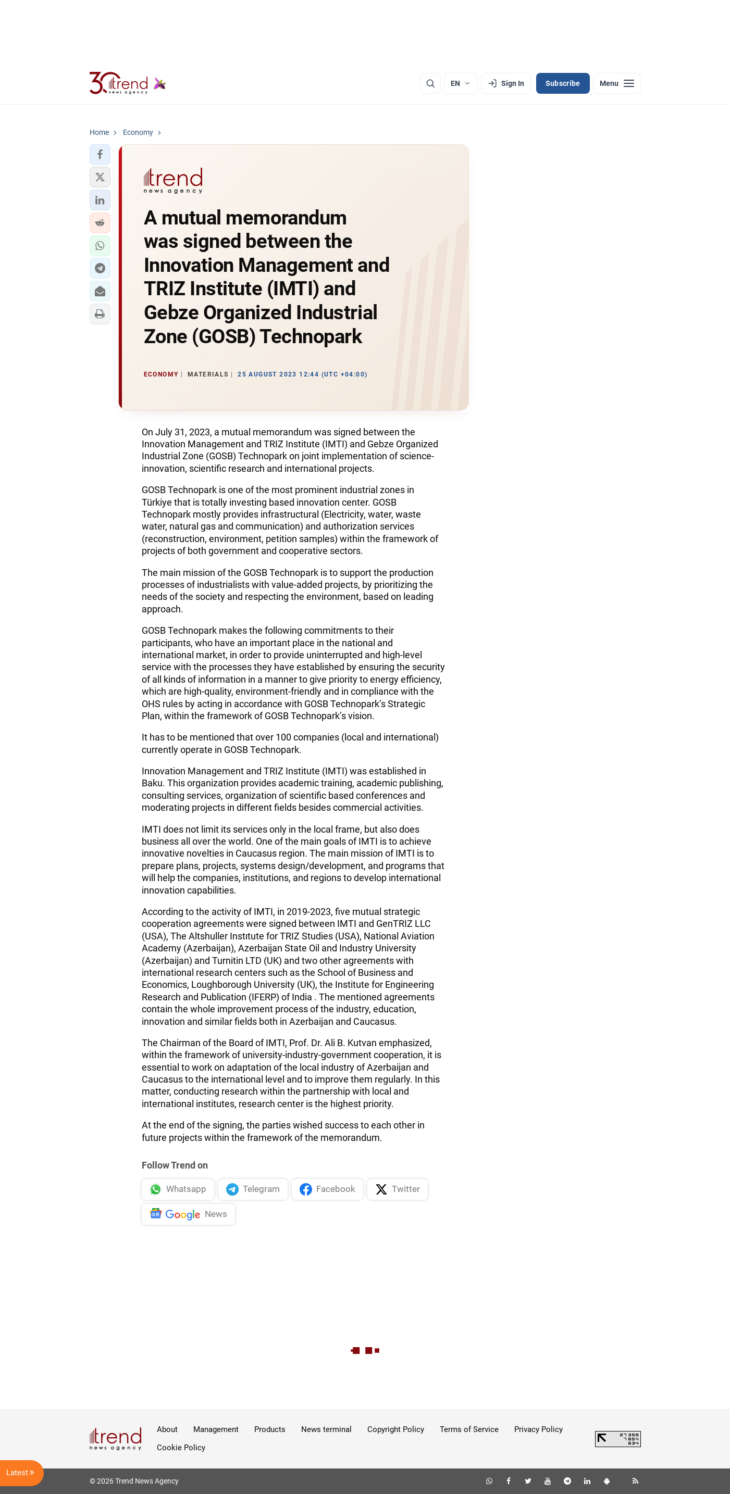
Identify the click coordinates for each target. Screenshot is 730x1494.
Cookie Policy (181, 1447)
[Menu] (617, 83)
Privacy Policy (538, 1429)
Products (270, 1429)
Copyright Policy (395, 1429)
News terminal (326, 1429)
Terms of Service (469, 1429)
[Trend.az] (128, 83)
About (167, 1429)
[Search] (430, 83)
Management (216, 1429)
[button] (100, 155)
